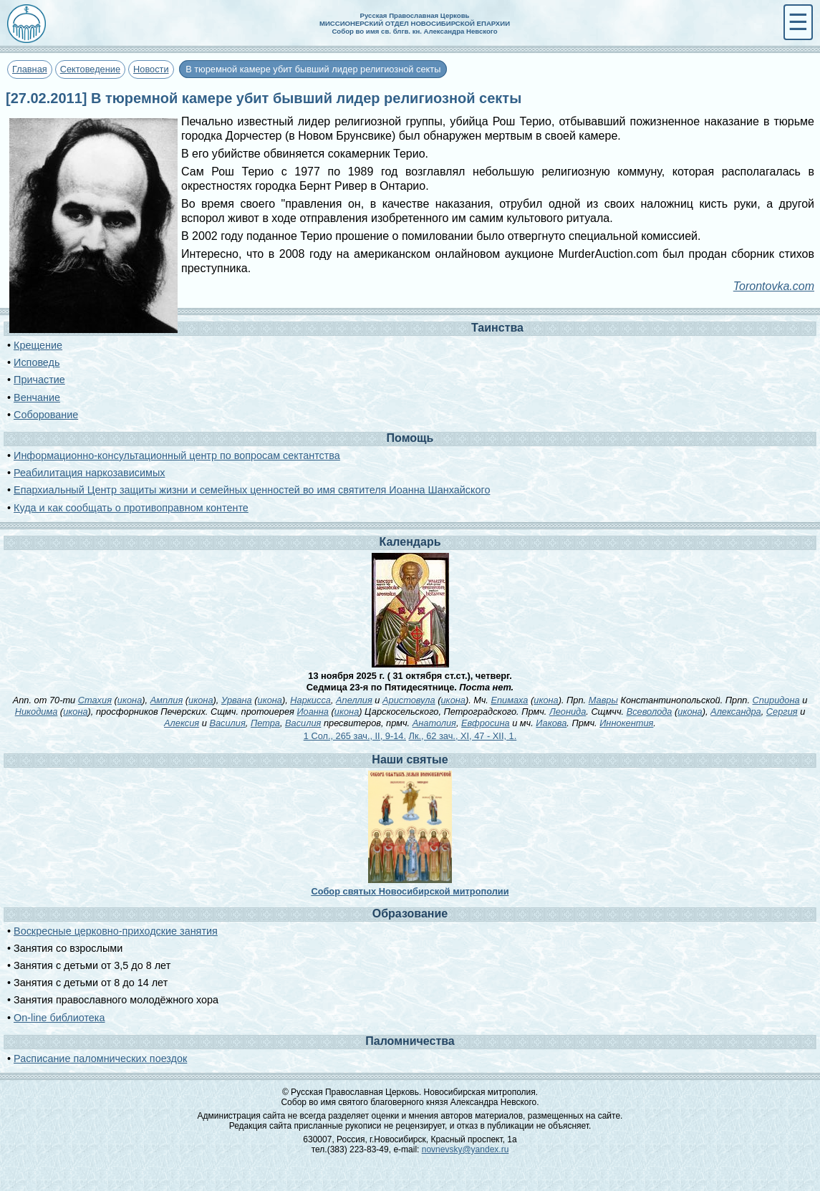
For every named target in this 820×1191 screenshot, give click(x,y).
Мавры (603, 700)
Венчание (37, 397)
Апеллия (354, 700)
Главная (29, 69)
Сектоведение (90, 69)
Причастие (39, 379)
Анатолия (434, 723)
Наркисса (310, 700)
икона (129, 700)
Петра (265, 723)
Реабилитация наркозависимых (89, 472)
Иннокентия (626, 723)
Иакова (551, 723)
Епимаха (509, 700)
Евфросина (485, 723)
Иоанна (312, 711)
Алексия (181, 723)
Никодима (36, 711)
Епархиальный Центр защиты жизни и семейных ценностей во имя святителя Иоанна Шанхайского (252, 490)
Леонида (567, 711)
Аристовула (408, 700)
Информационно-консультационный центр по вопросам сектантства (177, 455)
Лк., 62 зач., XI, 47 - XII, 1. (463, 735)
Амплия (166, 700)
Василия (227, 723)
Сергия (782, 711)
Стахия (95, 700)
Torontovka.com (773, 286)
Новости (151, 69)
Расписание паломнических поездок (100, 1058)
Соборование (46, 414)
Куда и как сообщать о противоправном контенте (131, 507)
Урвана (236, 700)
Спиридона (776, 700)
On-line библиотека (59, 1017)
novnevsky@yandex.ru (465, 1149)
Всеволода (649, 711)
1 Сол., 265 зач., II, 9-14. (355, 735)
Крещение (38, 345)
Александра (735, 711)
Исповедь (36, 362)
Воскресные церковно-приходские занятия (116, 931)
